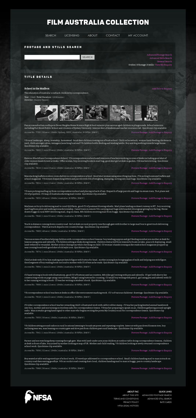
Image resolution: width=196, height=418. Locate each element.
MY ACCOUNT (138, 35)
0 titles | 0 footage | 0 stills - (142, 65)
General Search (164, 62)
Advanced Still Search (160, 399)
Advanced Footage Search (159, 55)
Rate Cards (166, 402)
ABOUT (92, 35)
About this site (131, 395)
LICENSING (72, 35)
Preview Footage (139, 132)
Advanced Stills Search (161, 58)
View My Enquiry (163, 65)
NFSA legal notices (128, 406)
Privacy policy (131, 402)
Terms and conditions (126, 399)
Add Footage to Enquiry (160, 132)
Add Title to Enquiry (162, 89)
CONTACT (113, 35)
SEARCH (50, 35)
